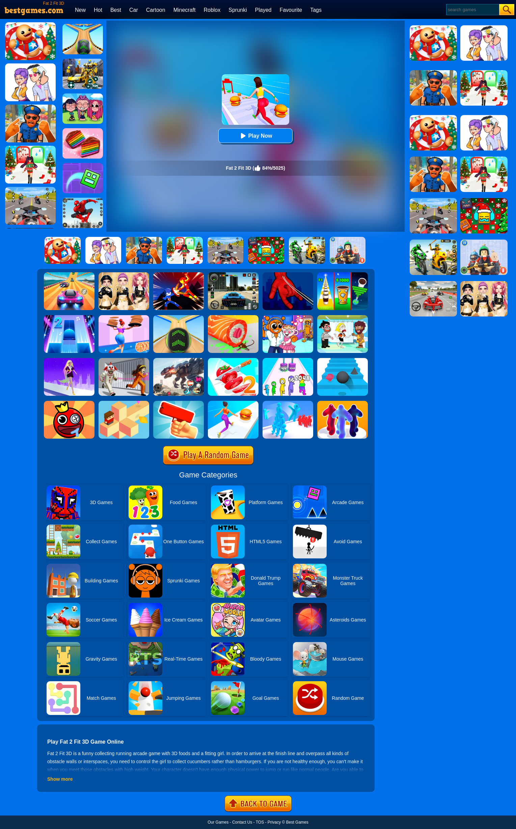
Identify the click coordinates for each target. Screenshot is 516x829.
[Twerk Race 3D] (233, 403)
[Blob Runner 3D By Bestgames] (342, 403)
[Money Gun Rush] (178, 403)
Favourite (290, 10)
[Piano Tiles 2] (69, 317)
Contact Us (242, 822)
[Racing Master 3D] (69, 274)
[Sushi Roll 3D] (233, 317)
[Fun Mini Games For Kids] (288, 317)
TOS (260, 822)
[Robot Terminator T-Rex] (178, 360)
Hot (98, 10)
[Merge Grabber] (288, 360)
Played (263, 10)
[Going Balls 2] (82, 26)
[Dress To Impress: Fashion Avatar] (124, 274)
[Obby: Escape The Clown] (124, 360)
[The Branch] (124, 403)
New (80, 10)
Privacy (274, 822)
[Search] (472, 9)
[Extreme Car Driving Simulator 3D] (233, 274)
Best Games (297, 822)
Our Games (218, 822)
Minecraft (184, 10)
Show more (60, 779)
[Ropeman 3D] (288, 274)
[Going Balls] (178, 317)
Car (133, 10)
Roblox (211, 10)
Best (115, 10)
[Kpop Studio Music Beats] (82, 95)
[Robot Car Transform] (82, 61)
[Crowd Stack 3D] (288, 403)
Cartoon (155, 10)
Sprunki (237, 10)
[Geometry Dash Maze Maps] (82, 165)
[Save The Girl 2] (342, 317)
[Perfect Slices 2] (233, 360)
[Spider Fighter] (82, 200)
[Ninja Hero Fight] (178, 274)
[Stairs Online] (342, 360)
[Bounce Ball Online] (69, 403)
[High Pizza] (124, 317)
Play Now (255, 136)
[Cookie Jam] (82, 130)
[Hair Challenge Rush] (69, 360)
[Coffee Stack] (342, 274)
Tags (316, 10)
